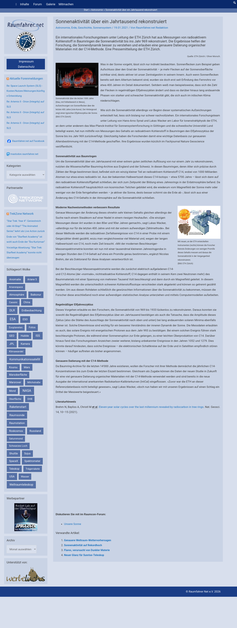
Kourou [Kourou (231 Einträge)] (13, 374)
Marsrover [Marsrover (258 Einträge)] (15, 389)
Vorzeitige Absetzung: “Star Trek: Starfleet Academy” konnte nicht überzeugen (24, 260)
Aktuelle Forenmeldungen (26, 78)
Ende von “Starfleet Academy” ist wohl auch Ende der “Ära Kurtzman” (24, 244)
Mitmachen (66, 4)
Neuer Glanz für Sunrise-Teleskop (84, 554)
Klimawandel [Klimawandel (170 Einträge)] (16, 358)
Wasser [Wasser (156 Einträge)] (25, 483)
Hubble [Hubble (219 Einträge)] (25, 343)
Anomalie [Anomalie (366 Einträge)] (15, 286)
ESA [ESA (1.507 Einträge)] (13, 326)
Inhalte (24, 4)
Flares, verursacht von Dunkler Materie (87, 549)
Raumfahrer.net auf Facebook (28, 139)
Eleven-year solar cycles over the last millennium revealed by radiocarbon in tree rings (151, 406)
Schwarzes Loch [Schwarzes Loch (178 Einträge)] (18, 453)
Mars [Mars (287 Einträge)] (27, 374)
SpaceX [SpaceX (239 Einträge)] (13, 468)
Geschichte (85, 27)
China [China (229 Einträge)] (27, 309)
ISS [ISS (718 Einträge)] (38, 343)
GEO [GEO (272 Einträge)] (11, 343)
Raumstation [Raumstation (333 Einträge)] (17, 430)
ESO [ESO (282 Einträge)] (25, 326)
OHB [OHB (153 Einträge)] (29, 406)
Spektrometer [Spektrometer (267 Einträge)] (32, 468)
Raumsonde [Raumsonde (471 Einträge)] (17, 422)
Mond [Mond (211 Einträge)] (12, 398)
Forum (37, 4)
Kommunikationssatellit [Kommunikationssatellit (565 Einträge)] (24, 366)
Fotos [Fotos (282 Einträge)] (32, 334)
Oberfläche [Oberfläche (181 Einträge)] (15, 406)
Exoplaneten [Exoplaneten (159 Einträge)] (16, 334)
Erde (74, 27)
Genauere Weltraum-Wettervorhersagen (87, 540)
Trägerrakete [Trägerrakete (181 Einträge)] (33, 476)
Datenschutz (26, 66)
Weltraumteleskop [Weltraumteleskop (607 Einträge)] (21, 492)
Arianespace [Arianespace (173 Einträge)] (16, 294)
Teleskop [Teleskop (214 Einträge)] (14, 476)
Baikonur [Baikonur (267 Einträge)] (36, 301)
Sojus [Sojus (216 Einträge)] (27, 460)
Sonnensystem (102, 27)
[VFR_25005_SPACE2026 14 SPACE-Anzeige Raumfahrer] (25, 524)
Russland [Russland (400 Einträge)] (35, 438)
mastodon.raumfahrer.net (25, 152)
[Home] (16, 4)
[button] (234, 2)
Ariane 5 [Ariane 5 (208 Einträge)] (32, 286)
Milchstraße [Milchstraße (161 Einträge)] (33, 389)
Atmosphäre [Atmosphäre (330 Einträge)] (16, 301)
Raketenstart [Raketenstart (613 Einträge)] (17, 414)
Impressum (26, 61)
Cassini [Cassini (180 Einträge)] (13, 309)
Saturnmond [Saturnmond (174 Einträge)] (16, 445)
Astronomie (63, 27)
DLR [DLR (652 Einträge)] (12, 317)
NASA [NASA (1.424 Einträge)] (27, 398)
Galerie (50, 4)
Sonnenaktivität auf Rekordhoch (83, 544)
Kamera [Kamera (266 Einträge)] (25, 351)
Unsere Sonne (72, 523)
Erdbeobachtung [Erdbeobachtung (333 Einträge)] (32, 317)
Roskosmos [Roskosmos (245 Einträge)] (16, 438)
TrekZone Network (22, 212)
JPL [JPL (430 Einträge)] (11, 351)
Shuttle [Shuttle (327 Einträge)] (13, 460)
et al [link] (94, 406)
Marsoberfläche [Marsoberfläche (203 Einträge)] (18, 382)
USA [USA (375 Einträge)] (11, 483)
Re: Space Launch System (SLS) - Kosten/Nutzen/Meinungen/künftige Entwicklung (25, 90)
